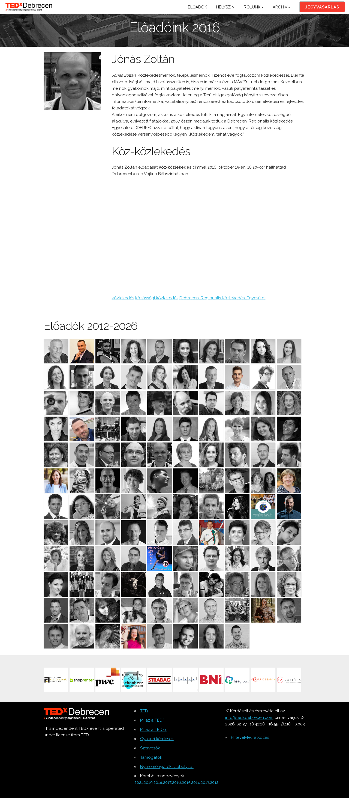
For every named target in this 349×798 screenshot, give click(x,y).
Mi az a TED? (152, 720)
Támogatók (151, 757)
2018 (158, 782)
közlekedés (123, 297)
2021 (138, 782)
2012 (214, 782)
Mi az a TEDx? (153, 729)
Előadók (197, 7)
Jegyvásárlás (322, 7)
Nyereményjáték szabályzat (167, 766)
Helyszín (225, 7)
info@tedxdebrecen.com (249, 717)
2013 (205, 782)
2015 (186, 782)
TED (144, 711)
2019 (148, 782)
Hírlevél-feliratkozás (250, 737)
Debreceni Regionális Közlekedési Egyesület (222, 297)
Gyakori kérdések (157, 738)
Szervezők (150, 748)
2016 (176, 782)
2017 (167, 782)
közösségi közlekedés (156, 297)
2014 (195, 782)
